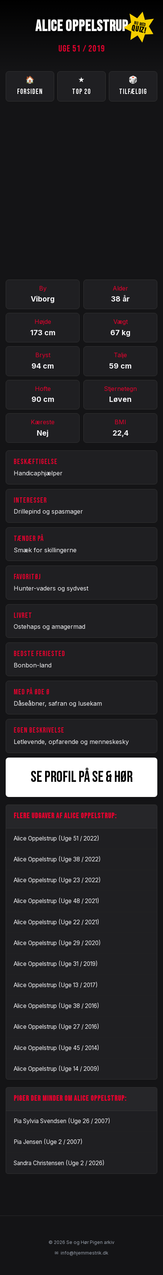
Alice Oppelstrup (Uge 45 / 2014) (56, 1048)
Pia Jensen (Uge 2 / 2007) (48, 1141)
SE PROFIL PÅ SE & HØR (82, 777)
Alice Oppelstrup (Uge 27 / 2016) (56, 1026)
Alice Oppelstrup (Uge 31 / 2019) (56, 963)
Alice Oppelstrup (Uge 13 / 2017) (56, 985)
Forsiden (30, 85)
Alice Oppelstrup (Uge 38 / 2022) (57, 859)
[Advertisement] (81, 190)
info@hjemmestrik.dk (81, 1253)
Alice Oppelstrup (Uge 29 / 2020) (57, 943)
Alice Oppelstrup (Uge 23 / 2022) (57, 880)
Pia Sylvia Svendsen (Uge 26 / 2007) (62, 1121)
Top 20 (81, 85)
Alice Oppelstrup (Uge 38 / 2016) (56, 1005)
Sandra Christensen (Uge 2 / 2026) (59, 1163)
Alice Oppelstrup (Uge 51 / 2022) (56, 838)
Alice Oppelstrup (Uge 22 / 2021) (56, 922)
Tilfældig (133, 85)
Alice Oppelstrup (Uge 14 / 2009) (56, 1068)
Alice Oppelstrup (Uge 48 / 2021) (56, 901)
